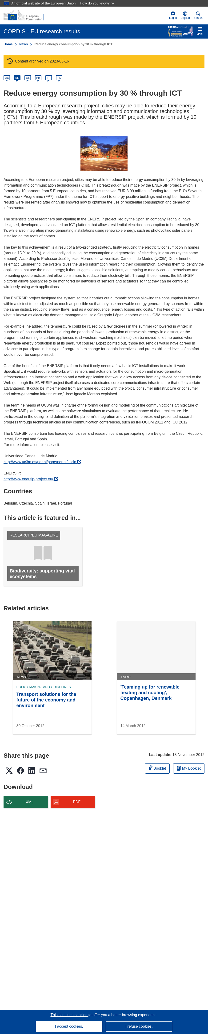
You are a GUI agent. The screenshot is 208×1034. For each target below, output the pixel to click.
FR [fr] (38, 77)
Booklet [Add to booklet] (157, 767)
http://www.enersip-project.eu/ (31, 479)
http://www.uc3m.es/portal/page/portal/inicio (42, 462)
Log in (173, 15)
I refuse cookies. (139, 1026)
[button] (185, 15)
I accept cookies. (69, 1026)
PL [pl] (59, 77)
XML (30, 802)
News (23, 44)
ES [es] (28, 77)
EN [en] (17, 77)
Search (198, 15)
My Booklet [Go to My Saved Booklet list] (189, 768)
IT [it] (48, 77)
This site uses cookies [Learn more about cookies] (69, 1015)
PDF (76, 802)
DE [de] (7, 77)
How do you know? (97, 3)
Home (8, 44)
